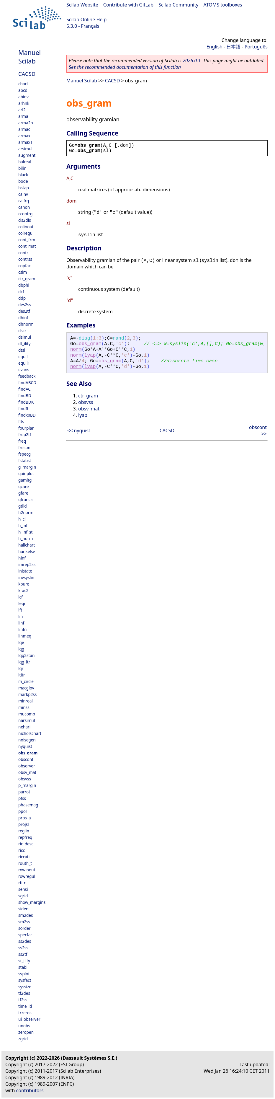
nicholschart (29, 733)
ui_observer (29, 1019)
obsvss (24, 779)
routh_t (25, 863)
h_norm (25, 538)
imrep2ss (26, 564)
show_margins (31, 902)
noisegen (27, 740)
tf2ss (22, 999)
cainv (23, 194)
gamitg (25, 480)
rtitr (22, 883)
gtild (22, 506)
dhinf (23, 317)
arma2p (25, 122)
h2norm (25, 512)
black (23, 174)
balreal (24, 161)
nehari (24, 727)
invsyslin (26, 577)
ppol (22, 811)
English (214, 46)
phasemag (28, 805)
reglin (23, 831)
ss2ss (23, 947)
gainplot (26, 473)
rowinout (26, 870)
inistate (25, 571)
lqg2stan (26, 655)
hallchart (26, 545)
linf (21, 623)
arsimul (25, 148)
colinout (26, 226)
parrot (24, 792)
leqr (22, 603)
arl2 (22, 109)
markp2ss (27, 694)
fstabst (24, 460)
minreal (25, 701)
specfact (26, 934)
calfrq (23, 200)
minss (24, 707)
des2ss (24, 304)
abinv (23, 97)
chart (23, 84)
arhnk (23, 103)
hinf (22, 558)
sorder (24, 928)
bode (23, 181)
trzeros (25, 1012)
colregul (26, 233)
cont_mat (27, 246)
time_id (25, 1006)
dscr (22, 330)
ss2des (24, 941)
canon (24, 207)
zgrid (23, 1038)
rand (118, 338)
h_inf (22, 525)
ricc (21, 850)
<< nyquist (78, 430)
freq (22, 441)
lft (20, 610)
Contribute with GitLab (128, 4)
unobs (24, 1025)
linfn (22, 629)
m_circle (26, 681)
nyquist (25, 746)
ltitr (21, 675)
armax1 (25, 142)
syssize (24, 986)
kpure (23, 584)
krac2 (23, 590)
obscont (25, 759)
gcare (23, 486)
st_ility (24, 960)
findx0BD (27, 415)
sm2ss (24, 921)
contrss (25, 259)
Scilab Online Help (86, 19)
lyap (90, 355)
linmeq (24, 636)
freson (24, 447)
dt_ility (24, 343)
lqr (20, 668)
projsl (23, 824)
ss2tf (22, 954)
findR (23, 408)
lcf (20, 597)
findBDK (26, 402)
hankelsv (26, 551)
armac (24, 129)
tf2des (24, 993)
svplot (24, 973)
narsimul (26, 720)
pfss (22, 798)
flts (21, 421)
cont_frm (26, 239)
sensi (23, 889)
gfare (23, 493)
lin (20, 616)
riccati (24, 857)
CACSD (26, 73)
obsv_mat (27, 772)
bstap (23, 187)
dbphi (23, 285)
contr (23, 252)
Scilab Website (82, 4)
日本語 (233, 46)
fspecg (24, 454)
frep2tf (24, 434)
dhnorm (26, 324)
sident (24, 909)
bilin (22, 168)
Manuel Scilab (29, 56)
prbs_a (24, 818)
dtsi (21, 350)
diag (84, 338)
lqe (21, 642)
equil (22, 356)
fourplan (26, 428)
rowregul (26, 876)
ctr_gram (26, 278)
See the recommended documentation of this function (125, 67)
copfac (24, 265)
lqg (21, 649)
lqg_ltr (24, 662)
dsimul (24, 337)
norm (75, 349)
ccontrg (25, 213)
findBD (24, 395)
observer (26, 766)
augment (26, 155)
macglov (26, 688)
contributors (30, 1090)
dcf (21, 291)
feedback (26, 376)
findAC (24, 389)
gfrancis (25, 499)
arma (23, 116)
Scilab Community (178, 4)
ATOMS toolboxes (223, 4)
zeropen (26, 1032)
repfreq (25, 837)
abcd (22, 90)
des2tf (24, 311)
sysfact (24, 980)
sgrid (23, 896)
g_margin (27, 467)
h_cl (21, 519)
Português (256, 46)
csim (22, 272)
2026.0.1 (192, 60)
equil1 (24, 363)
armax (24, 135)
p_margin (27, 785)
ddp (22, 298)
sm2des (25, 915)
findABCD (27, 382)
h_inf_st (25, 532)
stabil (23, 967)
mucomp (26, 714)
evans (23, 369)
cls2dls (24, 220)
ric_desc (25, 844)
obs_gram (27, 753)
